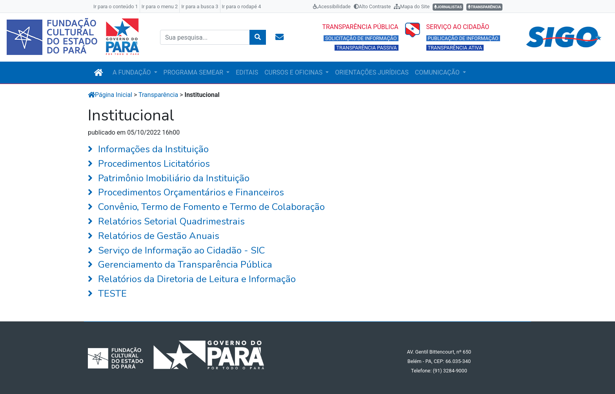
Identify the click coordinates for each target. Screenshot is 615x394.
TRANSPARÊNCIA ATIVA (455, 48)
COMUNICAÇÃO (438, 72)
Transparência (158, 94)
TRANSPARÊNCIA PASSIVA (366, 48)
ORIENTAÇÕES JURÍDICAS (371, 72)
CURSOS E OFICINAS (294, 72)
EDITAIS (247, 72)
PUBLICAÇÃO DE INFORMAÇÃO (463, 38)
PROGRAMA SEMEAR (194, 72)
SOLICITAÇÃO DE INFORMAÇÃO (361, 38)
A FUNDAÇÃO (132, 72)
